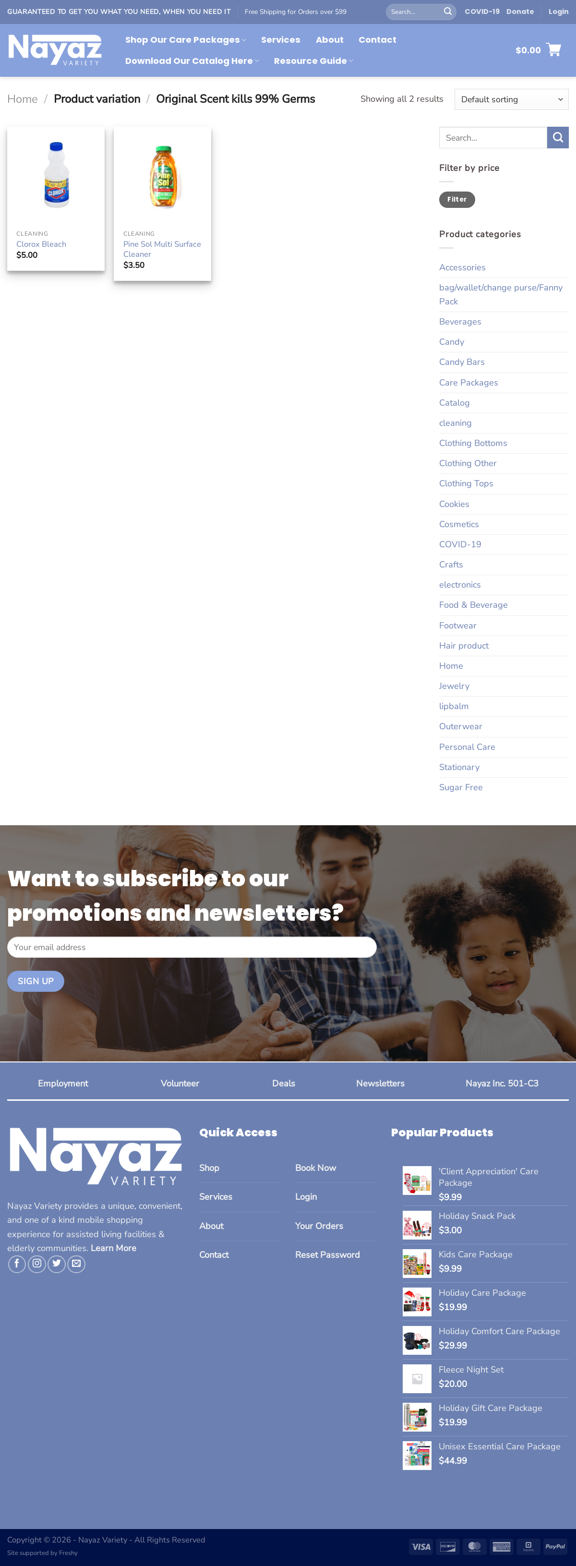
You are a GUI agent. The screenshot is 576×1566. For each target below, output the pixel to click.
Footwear (458, 625)
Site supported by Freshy (42, 1553)
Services (280, 40)
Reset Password (327, 1255)
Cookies (454, 504)
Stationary (459, 767)
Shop (209, 1168)
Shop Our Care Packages (185, 40)
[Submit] (448, 12)
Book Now (315, 1168)
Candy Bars (462, 362)
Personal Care (467, 747)
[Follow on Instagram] (37, 1264)
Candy (451, 342)
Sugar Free (461, 787)
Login (306, 1197)
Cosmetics (459, 524)
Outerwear (460, 726)
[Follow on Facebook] (17, 1264)
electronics (460, 584)
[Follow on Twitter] (57, 1264)
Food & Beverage (473, 605)
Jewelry (454, 686)
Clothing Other (468, 463)
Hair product (464, 645)
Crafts (451, 564)
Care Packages (468, 382)
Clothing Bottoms (473, 443)
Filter (457, 199)
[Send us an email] (76, 1264)
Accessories (462, 267)
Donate (520, 11)
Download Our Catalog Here (192, 61)
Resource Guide (313, 61)
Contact (377, 40)
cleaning (455, 423)
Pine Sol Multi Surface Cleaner (162, 249)
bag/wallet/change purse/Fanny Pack (501, 294)
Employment (63, 1083)
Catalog (454, 403)
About (330, 40)
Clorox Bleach (41, 244)
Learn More (113, 1248)
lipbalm (454, 706)
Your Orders (319, 1226)
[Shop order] (512, 99)
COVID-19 (482, 11)
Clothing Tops (466, 483)
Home (22, 99)
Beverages (460, 321)
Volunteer (180, 1083)
